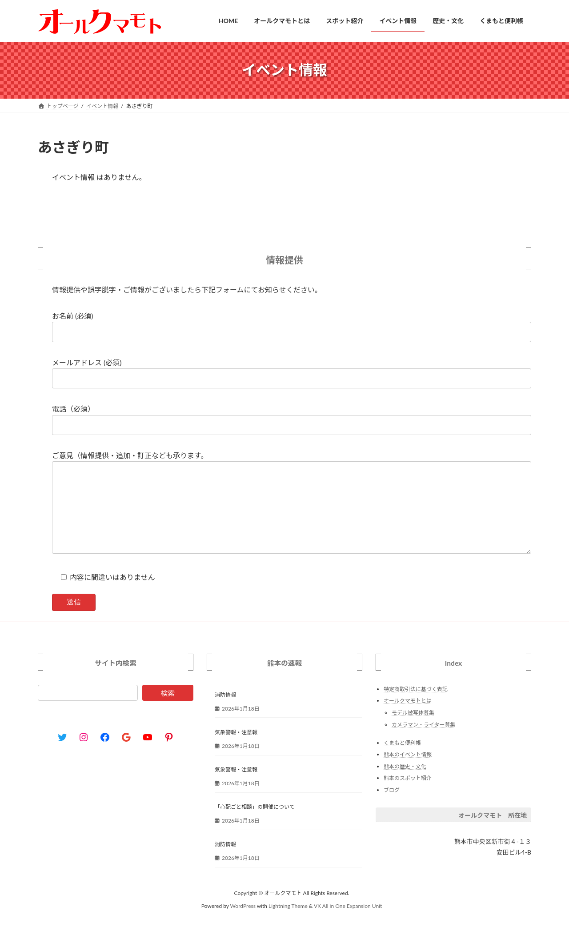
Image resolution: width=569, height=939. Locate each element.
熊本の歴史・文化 (405, 784)
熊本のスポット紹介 (408, 796)
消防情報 (225, 712)
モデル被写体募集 (413, 730)
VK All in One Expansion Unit (348, 923)
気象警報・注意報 (236, 750)
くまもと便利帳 (402, 760)
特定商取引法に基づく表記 (416, 706)
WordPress (243, 923)
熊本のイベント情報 (408, 772)
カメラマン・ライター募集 (424, 742)
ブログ (392, 807)
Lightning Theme (288, 923)
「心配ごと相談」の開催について (255, 825)
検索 (167, 711)
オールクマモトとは (408, 718)
